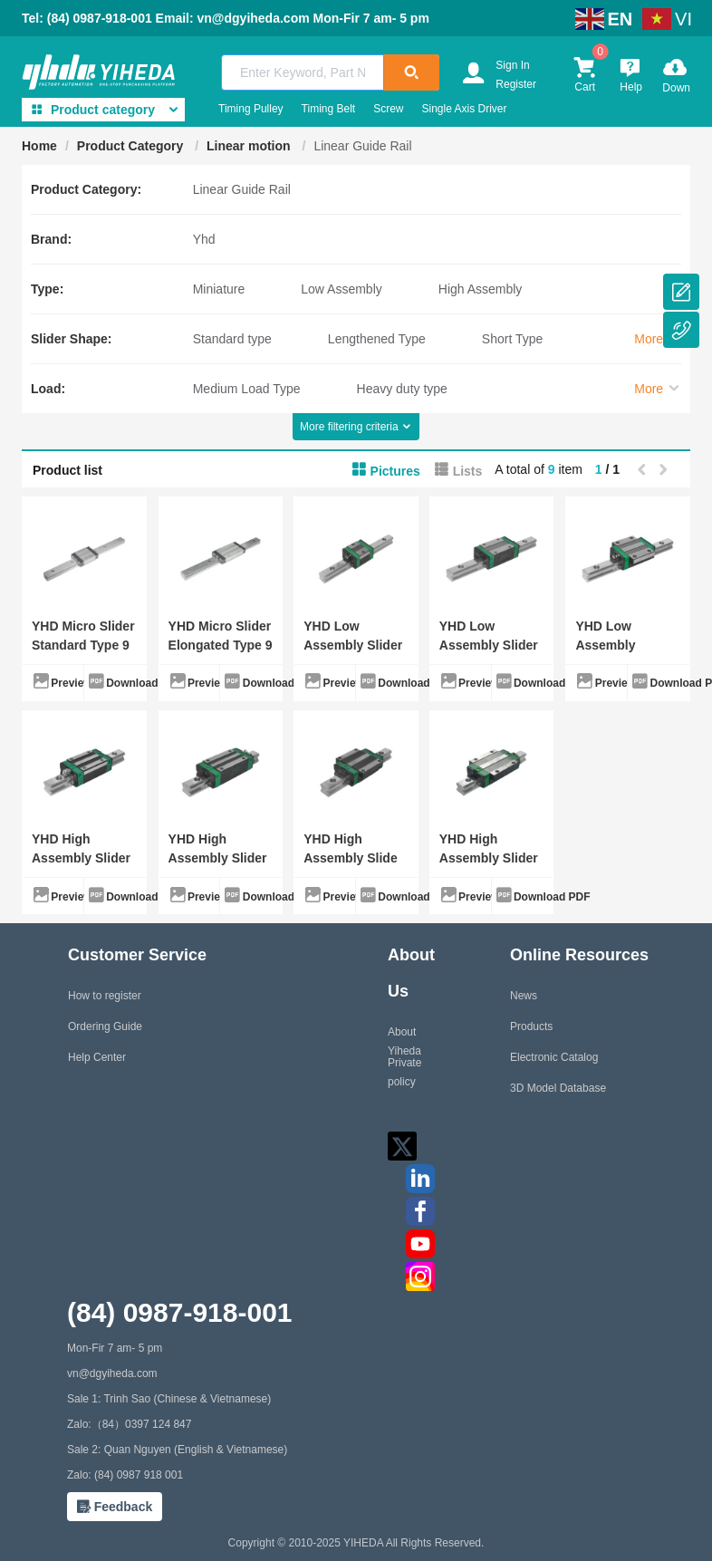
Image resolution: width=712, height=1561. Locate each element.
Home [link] (39, 146)
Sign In (512, 65)
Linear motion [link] (250, 146)
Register (516, 84)
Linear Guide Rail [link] (362, 146)
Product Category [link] (132, 146)
